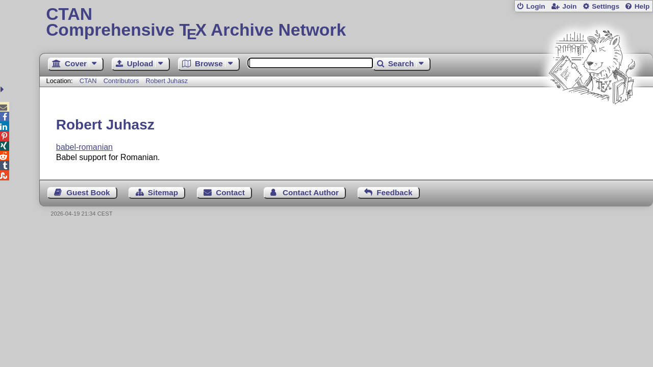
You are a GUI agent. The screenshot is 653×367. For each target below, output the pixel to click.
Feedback (394, 192)
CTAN (88, 81)
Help (642, 6)
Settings (605, 6)
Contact (230, 192)
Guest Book (88, 192)
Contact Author (311, 192)
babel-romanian (84, 147)
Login (535, 6)
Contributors (121, 81)
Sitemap (163, 192)
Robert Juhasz (167, 81)
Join (569, 6)
